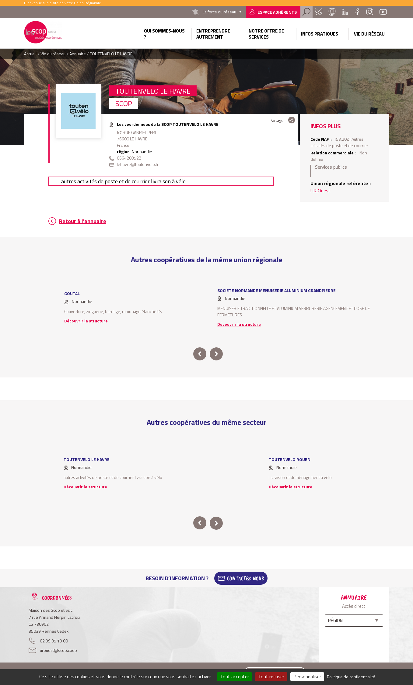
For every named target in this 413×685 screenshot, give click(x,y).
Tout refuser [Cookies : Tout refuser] (271, 676)
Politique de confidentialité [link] (351, 676)
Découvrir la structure (86, 321)
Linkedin (344, 12)
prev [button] (200, 354)
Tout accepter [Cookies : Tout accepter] (234, 676)
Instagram (370, 12)
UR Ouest (320, 190)
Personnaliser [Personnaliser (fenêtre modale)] (307, 676)
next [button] (216, 354)
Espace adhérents (277, 12)
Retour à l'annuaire (82, 221)
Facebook (357, 12)
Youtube (383, 12)
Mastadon (332, 12)
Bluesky (319, 12)
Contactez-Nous (245, 578)
